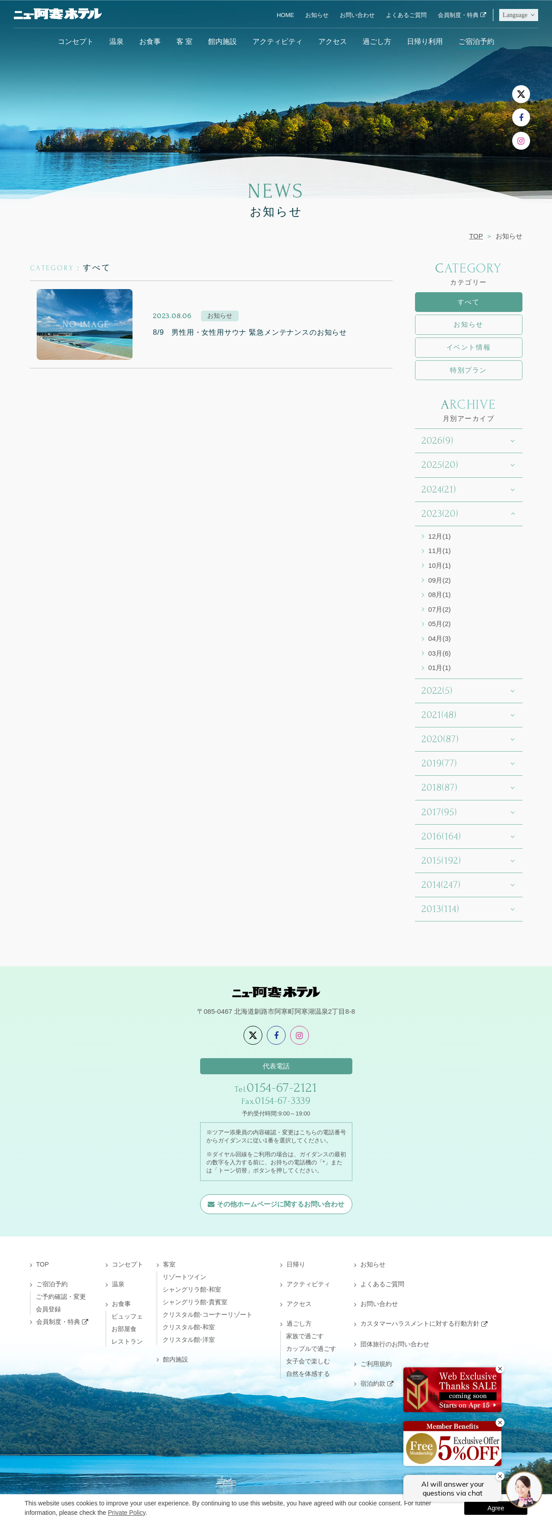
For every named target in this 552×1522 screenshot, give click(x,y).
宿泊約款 (372, 1383)
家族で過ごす (305, 1336)
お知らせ (317, 15)
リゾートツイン (184, 1276)
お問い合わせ (357, 15)
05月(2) (439, 623)
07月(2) (439, 609)
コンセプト (76, 41)
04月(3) (439, 638)
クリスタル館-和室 (189, 1327)
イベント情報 (468, 347)
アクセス (332, 41)
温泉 (116, 41)
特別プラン (468, 370)
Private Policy (126, 1512)
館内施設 (222, 41)
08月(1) (439, 594)
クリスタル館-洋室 (189, 1339)
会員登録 (48, 1309)
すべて (469, 302)
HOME (285, 15)
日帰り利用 (425, 41)
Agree (496, 1508)
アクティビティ (277, 41)
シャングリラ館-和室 (192, 1289)
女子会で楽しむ (308, 1361)
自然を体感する (308, 1373)
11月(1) (439, 550)
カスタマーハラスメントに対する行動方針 (419, 1323)
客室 (169, 1264)
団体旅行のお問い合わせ (394, 1344)
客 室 (184, 41)
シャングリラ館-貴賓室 (195, 1302)
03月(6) (439, 653)
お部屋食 (124, 1328)
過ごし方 (377, 41)
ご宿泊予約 (476, 41)
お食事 (150, 41)
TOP (476, 236)
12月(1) (439, 536)
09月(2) (439, 580)
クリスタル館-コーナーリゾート (207, 1314)
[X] (521, 94)
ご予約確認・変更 (61, 1296)
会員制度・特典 (458, 15)
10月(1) (439, 565)
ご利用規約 (376, 1363)
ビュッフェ (127, 1316)
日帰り (296, 1264)
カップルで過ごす (311, 1348)
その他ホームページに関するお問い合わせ (280, 1204)
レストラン (127, 1341)
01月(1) (439, 667)
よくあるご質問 (406, 15)
